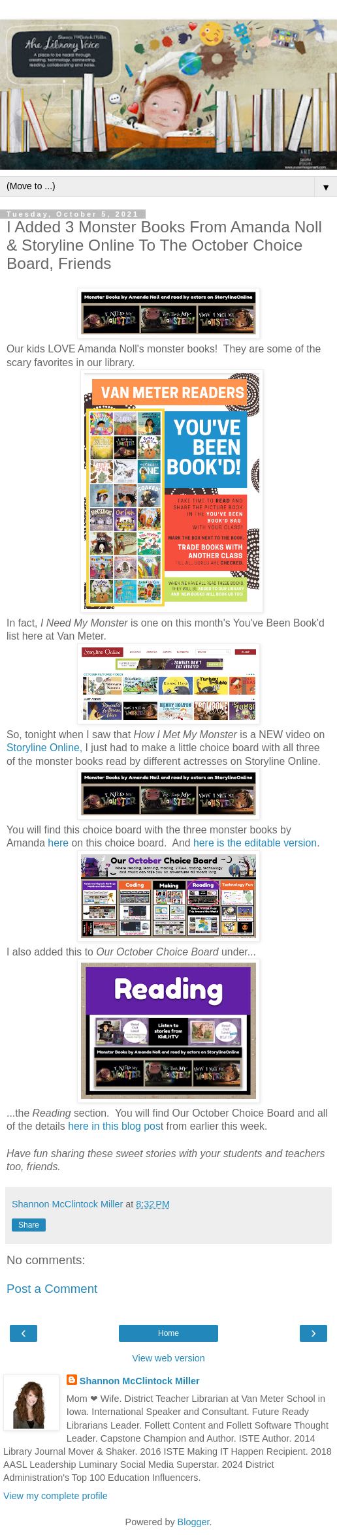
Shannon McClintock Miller (140, 1381)
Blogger (194, 1522)
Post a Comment (52, 1288)
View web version (168, 1358)
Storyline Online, (44, 747)
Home (168, 1333)
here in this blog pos (114, 1126)
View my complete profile (55, 1496)
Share (28, 1225)
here (58, 842)
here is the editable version (255, 842)
